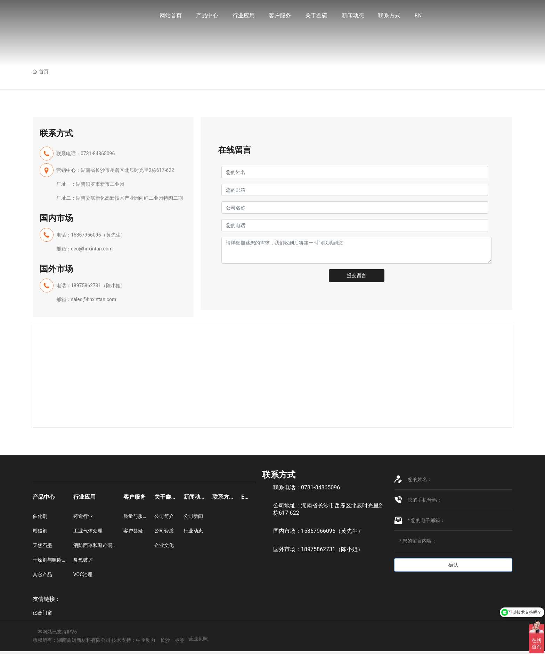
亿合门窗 (42, 612)
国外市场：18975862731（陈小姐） (318, 549)
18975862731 (86, 285)
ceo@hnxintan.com (92, 248)
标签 (180, 640)
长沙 (165, 640)
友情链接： (46, 599)
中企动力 (145, 640)
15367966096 (86, 235)
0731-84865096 (98, 153)
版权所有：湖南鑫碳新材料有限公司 (72, 640)
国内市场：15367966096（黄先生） (318, 531)
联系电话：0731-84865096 (306, 487)
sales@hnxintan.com (93, 299)
